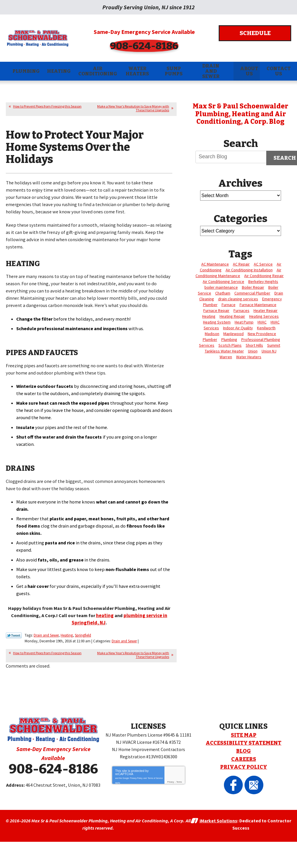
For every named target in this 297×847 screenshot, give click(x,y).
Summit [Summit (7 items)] (273, 344)
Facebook (237, 779)
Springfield (83, 642)
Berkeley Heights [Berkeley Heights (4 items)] (263, 280)
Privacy (170, 782)
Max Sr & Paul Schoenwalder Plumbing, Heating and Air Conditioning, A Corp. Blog (240, 113)
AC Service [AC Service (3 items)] (263, 263)
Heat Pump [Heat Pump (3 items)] (244, 321)
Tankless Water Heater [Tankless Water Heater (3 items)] (224, 350)
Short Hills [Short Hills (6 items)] (254, 344)
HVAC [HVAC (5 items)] (262, 321)
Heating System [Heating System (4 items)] (217, 321)
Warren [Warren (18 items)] (226, 356)
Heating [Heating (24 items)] (208, 315)
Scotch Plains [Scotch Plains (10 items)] (230, 344)
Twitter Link (14, 643)
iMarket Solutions (218, 827)
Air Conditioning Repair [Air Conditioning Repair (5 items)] (264, 275)
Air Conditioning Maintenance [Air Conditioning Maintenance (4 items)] (238, 272)
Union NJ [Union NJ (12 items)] (269, 350)
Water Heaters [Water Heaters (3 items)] (248, 356)
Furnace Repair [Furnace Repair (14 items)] (216, 309)
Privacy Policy (136, 778)
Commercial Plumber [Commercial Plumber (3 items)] (252, 292)
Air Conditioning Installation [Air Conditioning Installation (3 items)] (249, 269)
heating (113, 623)
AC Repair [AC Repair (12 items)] (241, 263)
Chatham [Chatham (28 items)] (222, 292)
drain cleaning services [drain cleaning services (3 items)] (238, 298)
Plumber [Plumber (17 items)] (210, 338)
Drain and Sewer (46, 642)
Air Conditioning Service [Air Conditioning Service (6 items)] (223, 280)
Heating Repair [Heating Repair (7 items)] (232, 315)
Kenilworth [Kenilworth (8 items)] (266, 327)
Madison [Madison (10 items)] (212, 333)
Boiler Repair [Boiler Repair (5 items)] (253, 286)
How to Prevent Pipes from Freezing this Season (47, 106)
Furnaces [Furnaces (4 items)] (241, 309)
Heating (67, 642)
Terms (179, 782)
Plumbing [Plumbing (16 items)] (229, 338)
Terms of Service (155, 778)
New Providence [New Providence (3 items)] (262, 333)
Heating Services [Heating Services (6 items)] (264, 315)
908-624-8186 (148, 45)
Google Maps (250, 779)
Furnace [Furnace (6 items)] (229, 304)
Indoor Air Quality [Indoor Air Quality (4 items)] (238, 327)
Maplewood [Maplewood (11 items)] (233, 333)
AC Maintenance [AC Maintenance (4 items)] (215, 263)
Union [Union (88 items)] (253, 350)
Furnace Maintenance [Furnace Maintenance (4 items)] (258, 304)
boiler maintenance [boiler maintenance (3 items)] (221, 286)
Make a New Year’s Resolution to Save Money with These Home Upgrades (133, 108)
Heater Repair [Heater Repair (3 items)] (265, 309)
